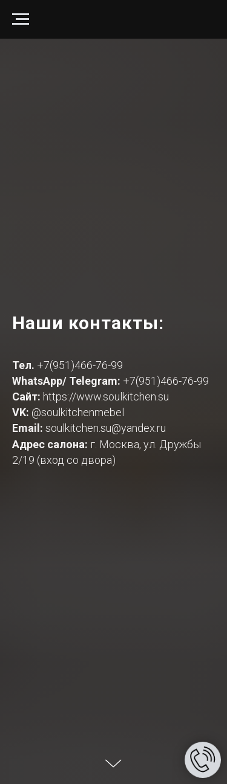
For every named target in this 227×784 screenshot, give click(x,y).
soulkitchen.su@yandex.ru (105, 428)
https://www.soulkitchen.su (106, 396)
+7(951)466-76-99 (80, 365)
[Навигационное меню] (20, 19)
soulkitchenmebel (82, 412)
